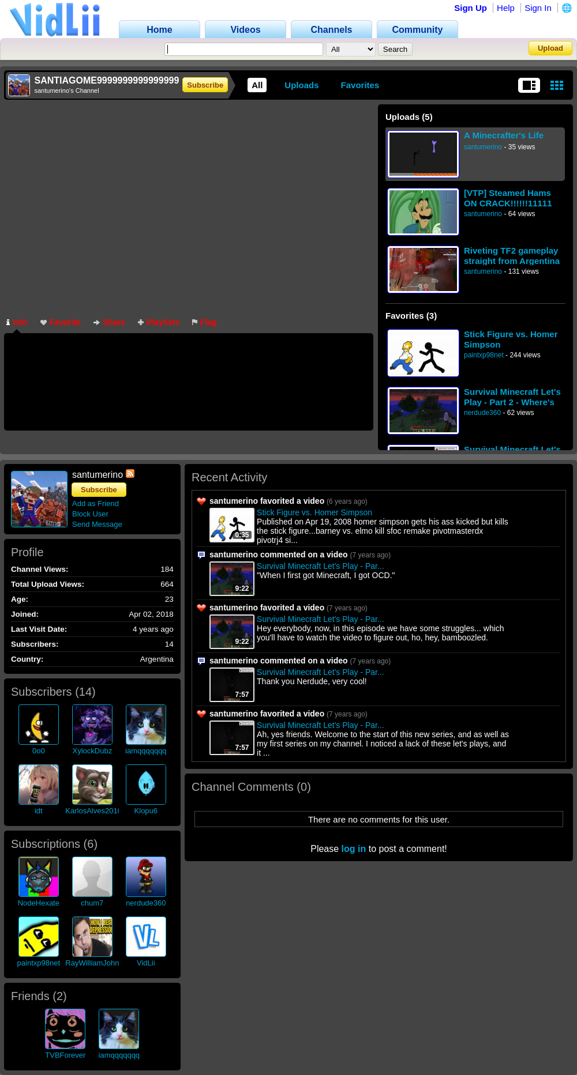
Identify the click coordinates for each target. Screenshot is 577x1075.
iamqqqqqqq (146, 750)
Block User (90, 514)
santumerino (483, 147)
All (257, 85)
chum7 (92, 903)
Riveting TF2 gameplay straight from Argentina (512, 256)
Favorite (60, 322)
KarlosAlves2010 (93, 810)
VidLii (146, 963)
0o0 (38, 750)
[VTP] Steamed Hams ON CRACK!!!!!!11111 (508, 198)
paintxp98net (484, 355)
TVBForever (65, 1055)
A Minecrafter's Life (504, 135)
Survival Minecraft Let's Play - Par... (320, 566)
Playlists (158, 322)
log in (354, 849)
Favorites (360, 85)
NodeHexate (38, 903)
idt (39, 810)
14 (85, 691)
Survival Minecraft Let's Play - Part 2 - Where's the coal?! (512, 397)
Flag (204, 322)
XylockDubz (93, 750)
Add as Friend (95, 503)
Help (506, 8)
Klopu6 (146, 810)
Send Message (97, 524)
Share (109, 322)
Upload (550, 48)
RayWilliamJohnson (98, 963)
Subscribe (205, 85)
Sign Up (470, 8)
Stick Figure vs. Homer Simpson (511, 339)
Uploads (301, 85)
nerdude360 (482, 413)
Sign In (538, 8)
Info (17, 322)
